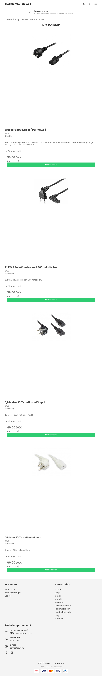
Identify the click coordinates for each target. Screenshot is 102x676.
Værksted (59, 602)
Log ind (8, 596)
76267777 (14, 640)
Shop (57, 592)
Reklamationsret (62, 609)
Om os (58, 596)
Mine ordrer (10, 589)
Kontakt (58, 599)
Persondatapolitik (63, 605)
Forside (58, 589)
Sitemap (59, 618)
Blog (57, 615)
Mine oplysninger (13, 592)
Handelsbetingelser (64, 612)
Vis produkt (51, 164)
